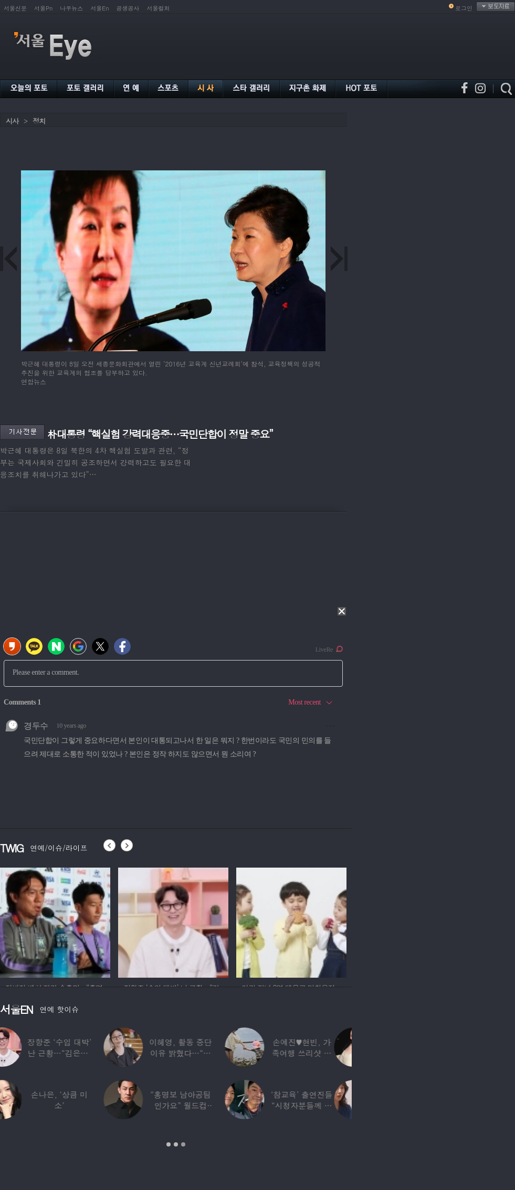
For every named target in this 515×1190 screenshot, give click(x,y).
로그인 (463, 8)
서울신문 (15, 8)
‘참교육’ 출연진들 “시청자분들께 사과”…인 (319, 1105)
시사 (12, 121)
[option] (55, 921)
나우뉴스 (71, 8)
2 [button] (176, 1144)
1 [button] (168, 1144)
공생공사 (128, 8)
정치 (39, 121)
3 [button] (183, 1144)
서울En (99, 8)
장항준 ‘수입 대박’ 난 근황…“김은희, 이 (77, 1052)
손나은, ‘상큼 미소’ (77, 1100)
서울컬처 (158, 8)
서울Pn (43, 8)
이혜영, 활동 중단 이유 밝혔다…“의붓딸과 (198, 1052)
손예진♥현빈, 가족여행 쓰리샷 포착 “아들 (319, 1052)
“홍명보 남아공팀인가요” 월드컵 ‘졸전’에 (198, 1105)
